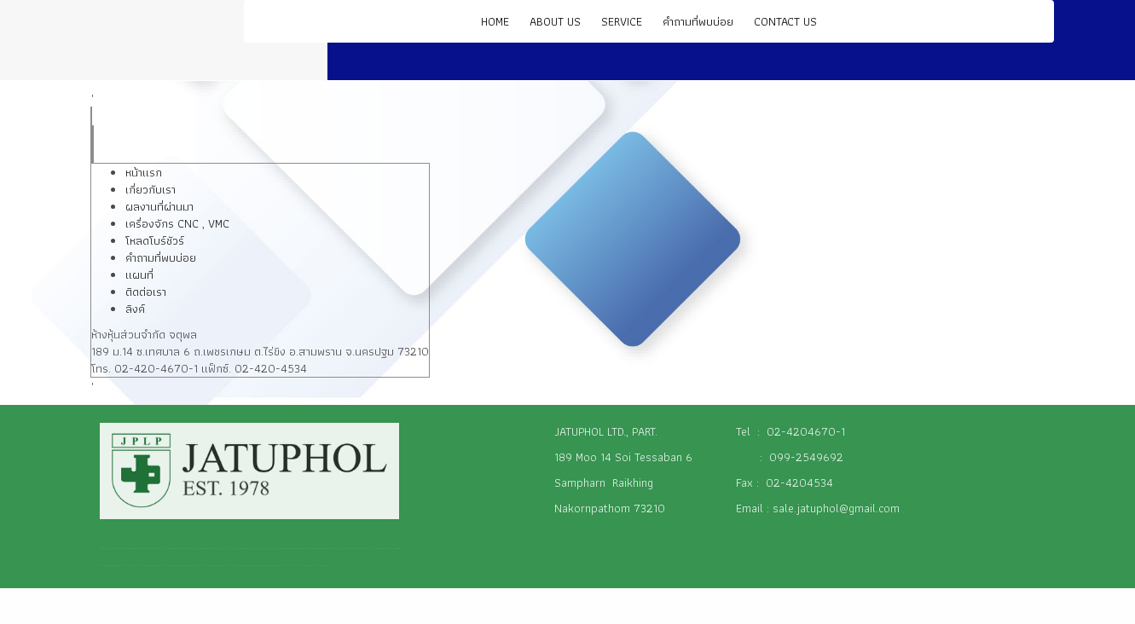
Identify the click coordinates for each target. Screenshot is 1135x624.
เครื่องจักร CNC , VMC (177, 223)
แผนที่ (139, 274)
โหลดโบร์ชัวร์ (154, 240)
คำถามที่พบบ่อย (698, 21)
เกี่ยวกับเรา (150, 189)
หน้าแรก (143, 172)
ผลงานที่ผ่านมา (159, 206)
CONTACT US (785, 21)
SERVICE (621, 21)
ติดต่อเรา (145, 291)
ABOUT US (555, 21)
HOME (495, 21)
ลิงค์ (135, 308)
